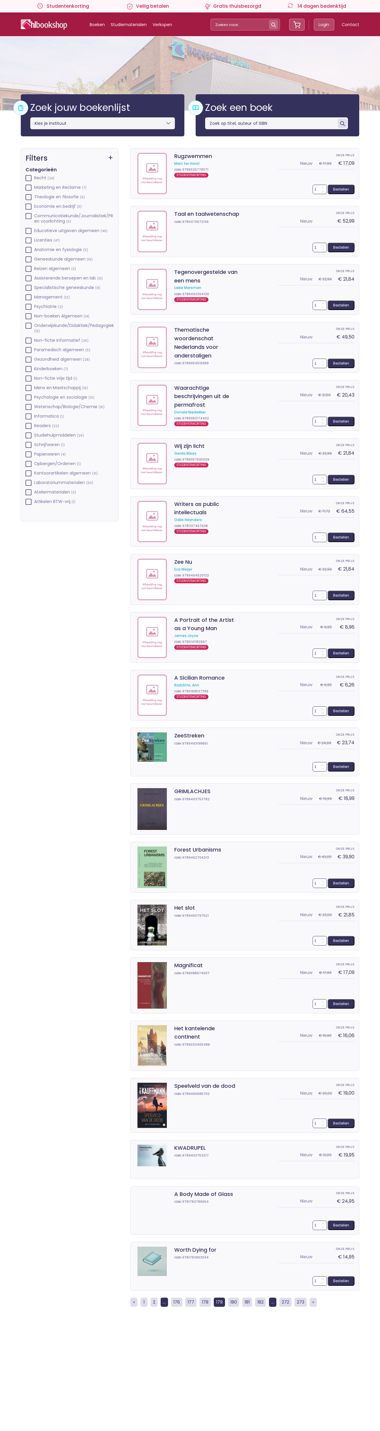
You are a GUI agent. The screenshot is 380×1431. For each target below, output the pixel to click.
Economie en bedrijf (58, 206)
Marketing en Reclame (60, 187)
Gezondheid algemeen (62, 359)
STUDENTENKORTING (191, 175)
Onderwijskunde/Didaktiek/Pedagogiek (73, 328)
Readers (46, 426)
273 (300, 1302)
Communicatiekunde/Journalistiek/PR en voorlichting (73, 218)
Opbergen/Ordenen (57, 464)
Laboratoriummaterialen (63, 482)
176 (176, 1302)
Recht (44, 178)
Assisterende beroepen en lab (68, 278)
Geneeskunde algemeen (63, 259)
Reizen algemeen (55, 268)
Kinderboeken (51, 369)
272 (285, 1302)
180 (233, 1302)
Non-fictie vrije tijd (55, 378)
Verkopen (162, 25)
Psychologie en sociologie (64, 397)
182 (260, 1302)
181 (247, 1302)
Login (324, 25)
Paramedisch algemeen (62, 350)
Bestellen (341, 189)
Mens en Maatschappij (61, 388)
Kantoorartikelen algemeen (66, 473)
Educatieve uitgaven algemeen (70, 231)
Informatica (49, 416)
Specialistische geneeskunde (67, 287)
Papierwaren (50, 454)
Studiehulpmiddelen (59, 435)
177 (191, 1302)
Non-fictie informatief (61, 340)
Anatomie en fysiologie (61, 250)
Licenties (47, 240)
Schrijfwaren (49, 445)
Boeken (97, 25)
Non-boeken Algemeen (61, 316)
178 (205, 1302)
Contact (350, 25)
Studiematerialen (129, 25)
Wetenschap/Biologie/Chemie (69, 407)
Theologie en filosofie (59, 197)
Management (52, 297)
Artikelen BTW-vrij (54, 501)
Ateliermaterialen (55, 492)
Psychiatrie (48, 306)
